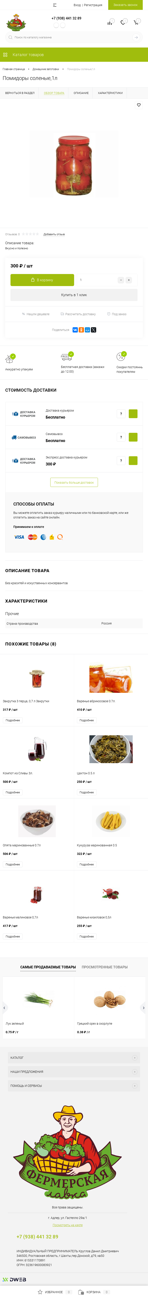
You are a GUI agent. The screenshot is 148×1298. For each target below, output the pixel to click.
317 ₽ (37, 712)
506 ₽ (37, 856)
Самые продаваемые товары (48, 967)
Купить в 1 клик (74, 295)
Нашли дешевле (35, 314)
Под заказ (116, 314)
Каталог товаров (23, 54)
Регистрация (93, 5)
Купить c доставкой (133, 413)
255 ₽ (111, 928)
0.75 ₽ (12, 1032)
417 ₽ (37, 928)
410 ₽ (111, 712)
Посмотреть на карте (68, 1225)
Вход (77, 5)
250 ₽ (111, 784)
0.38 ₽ (83, 1032)
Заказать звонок (125, 5)
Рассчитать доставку (78, 314)
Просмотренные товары (105, 967)
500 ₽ (37, 784)
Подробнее (13, 720)
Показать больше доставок (74, 482)
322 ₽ (111, 856)
